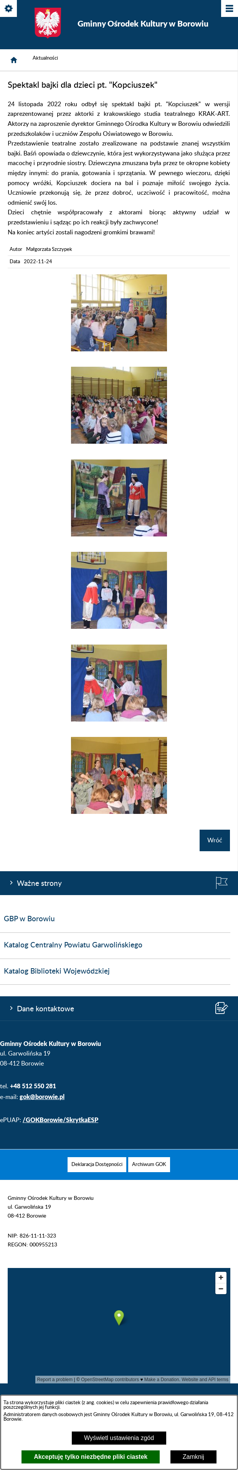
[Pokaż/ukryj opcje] (9, 9)
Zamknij (193, 1456)
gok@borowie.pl (42, 1096)
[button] (119, 349)
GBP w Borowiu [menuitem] (29, 919)
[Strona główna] (14, 60)
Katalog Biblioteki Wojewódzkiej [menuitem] (57, 971)
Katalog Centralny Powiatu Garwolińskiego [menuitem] (73, 945)
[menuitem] (97, 1164)
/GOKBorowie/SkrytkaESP (60, 1119)
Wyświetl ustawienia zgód (119, 1438)
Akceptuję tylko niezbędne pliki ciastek (90, 1456)
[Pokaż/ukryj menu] (229, 9)
